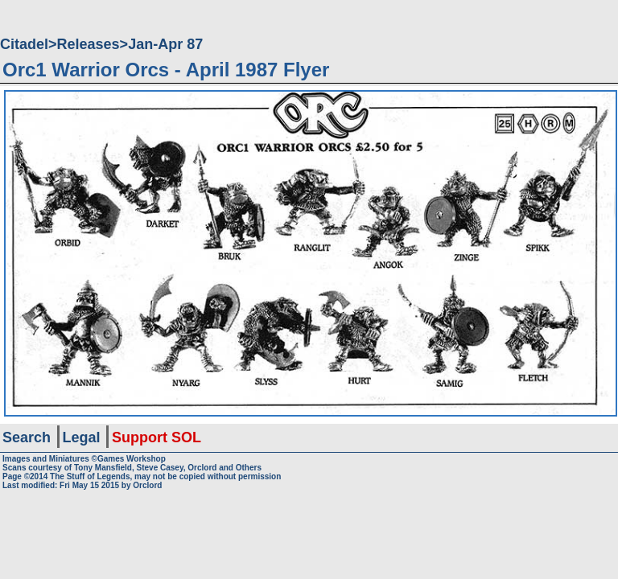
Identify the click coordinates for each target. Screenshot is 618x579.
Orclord (147, 485)
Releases (88, 44)
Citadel (24, 44)
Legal (82, 437)
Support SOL (156, 437)
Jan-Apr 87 (165, 44)
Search (26, 437)
